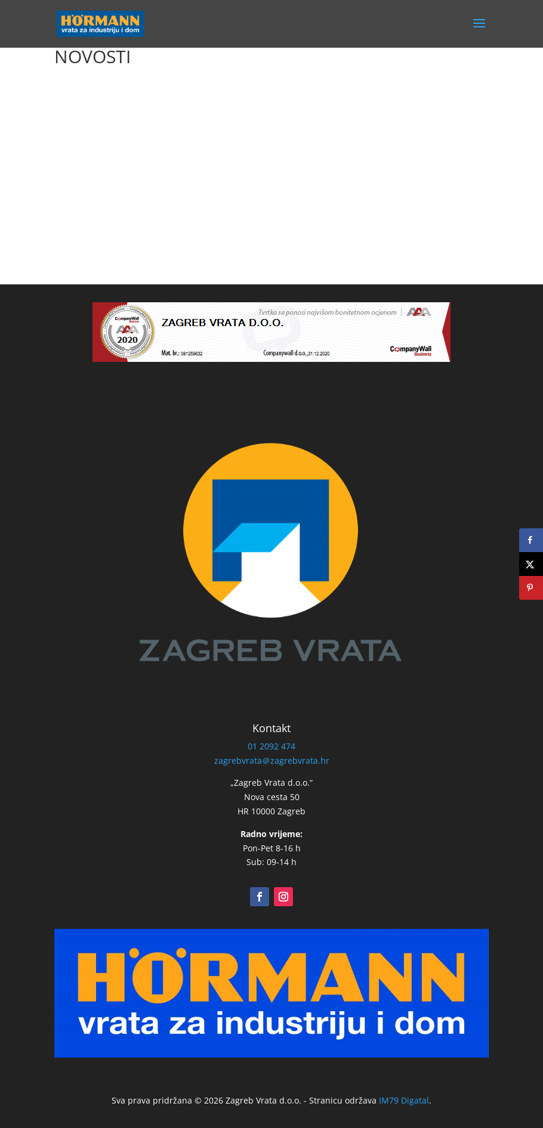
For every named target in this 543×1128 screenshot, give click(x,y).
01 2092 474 (271, 746)
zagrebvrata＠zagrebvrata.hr (271, 760)
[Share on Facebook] (531, 540)
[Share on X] (531, 564)
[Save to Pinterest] (531, 588)
